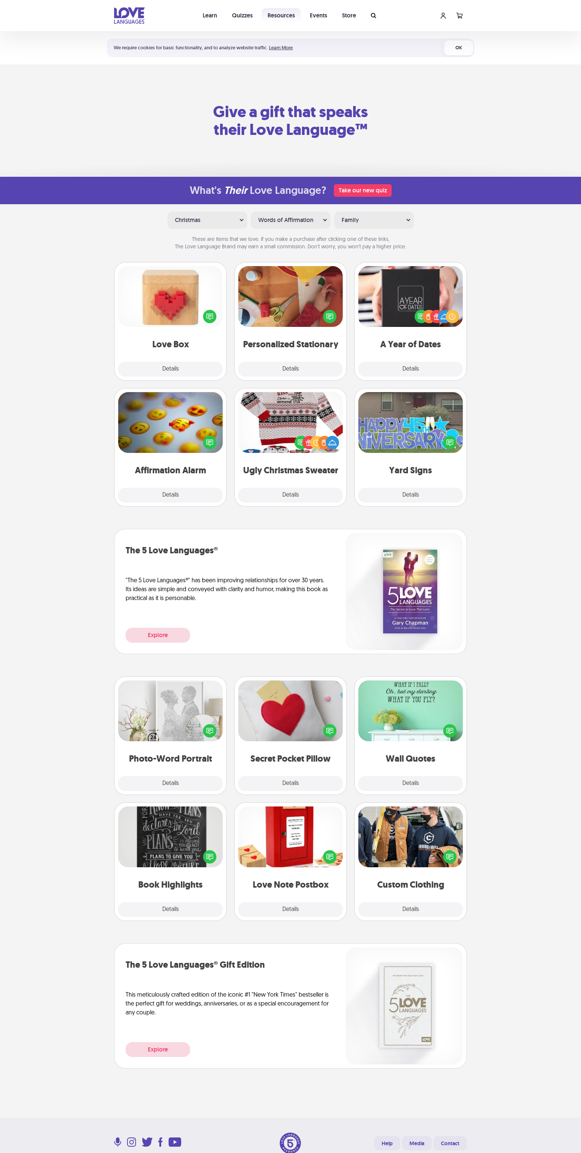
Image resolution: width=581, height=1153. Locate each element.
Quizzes (242, 15)
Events (318, 15)
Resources (281, 15)
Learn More (281, 47)
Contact (450, 1143)
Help (387, 1143)
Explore (158, 635)
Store (349, 15)
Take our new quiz (363, 190)
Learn (210, 15)
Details (170, 369)
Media (416, 1143)
